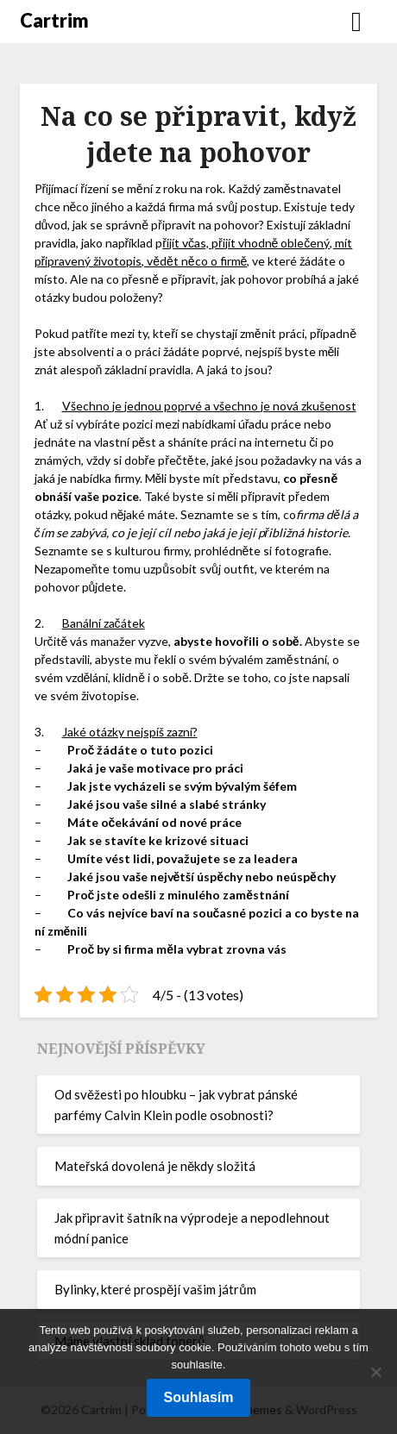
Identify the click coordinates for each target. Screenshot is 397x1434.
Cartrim (54, 20)
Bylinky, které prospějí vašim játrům (155, 1289)
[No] (375, 1372)
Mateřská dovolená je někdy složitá (154, 1166)
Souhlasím (199, 1397)
